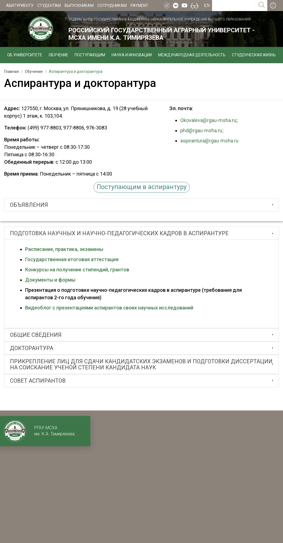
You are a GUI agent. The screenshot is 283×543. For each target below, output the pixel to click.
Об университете (24, 55)
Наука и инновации (132, 55)
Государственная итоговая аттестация (71, 259)
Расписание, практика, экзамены (64, 249)
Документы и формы (50, 280)
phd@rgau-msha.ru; (201, 130)
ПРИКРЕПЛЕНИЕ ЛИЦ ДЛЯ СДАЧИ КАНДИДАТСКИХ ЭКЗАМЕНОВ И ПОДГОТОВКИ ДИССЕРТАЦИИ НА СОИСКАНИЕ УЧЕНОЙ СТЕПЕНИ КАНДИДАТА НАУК (141, 364)
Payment (139, 5)
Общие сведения (36, 335)
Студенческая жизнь (254, 55)
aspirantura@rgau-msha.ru (210, 141)
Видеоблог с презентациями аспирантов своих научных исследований (109, 308)
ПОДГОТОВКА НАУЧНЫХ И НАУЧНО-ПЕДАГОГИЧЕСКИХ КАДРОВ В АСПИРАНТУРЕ (119, 233)
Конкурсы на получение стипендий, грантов (77, 269)
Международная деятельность (192, 55)
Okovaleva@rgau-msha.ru (208, 120)
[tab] (141, 204)
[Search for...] (234, 5)
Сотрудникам (112, 5)
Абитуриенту (19, 5)
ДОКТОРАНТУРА (31, 348)
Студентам (49, 5)
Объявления (29, 205)
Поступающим (90, 55)
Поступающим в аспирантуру (142, 187)
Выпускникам (79, 5)
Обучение (58, 55)
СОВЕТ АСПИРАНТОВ (38, 381)
